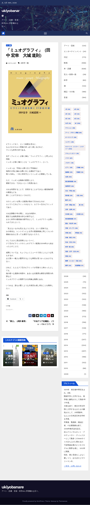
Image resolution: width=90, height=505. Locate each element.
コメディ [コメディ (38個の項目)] (69, 142)
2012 (66, 357)
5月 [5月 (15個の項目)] (67, 119)
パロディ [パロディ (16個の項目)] (69, 163)
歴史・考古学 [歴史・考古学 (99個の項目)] (70, 223)
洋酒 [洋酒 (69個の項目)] (68, 233)
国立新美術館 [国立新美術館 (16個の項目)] (70, 181)
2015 (66, 339)
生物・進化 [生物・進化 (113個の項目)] (70, 237)
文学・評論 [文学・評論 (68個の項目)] (70, 205)
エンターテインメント (73, 51)
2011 (66, 362)
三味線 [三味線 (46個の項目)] (79, 167)
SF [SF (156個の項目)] (77, 123)
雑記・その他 (69, 92)
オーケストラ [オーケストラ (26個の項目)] (70, 137)
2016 (66, 334)
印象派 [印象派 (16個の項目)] (79, 172)
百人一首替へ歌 (70, 74)
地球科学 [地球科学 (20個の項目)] (69, 186)
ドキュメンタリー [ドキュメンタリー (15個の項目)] (72, 153)
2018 (66, 322)
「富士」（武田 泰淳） (16, 321)
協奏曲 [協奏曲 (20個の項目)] (68, 172)
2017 (66, 328)
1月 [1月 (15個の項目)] (67, 109)
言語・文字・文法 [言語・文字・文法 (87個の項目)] (72, 251)
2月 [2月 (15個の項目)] (76, 109)
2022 (66, 299)
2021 (66, 305)
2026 (66, 276)
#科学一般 (25, 63)
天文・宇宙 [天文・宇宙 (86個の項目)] (70, 191)
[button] (87, 33)
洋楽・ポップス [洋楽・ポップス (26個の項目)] (71, 228)
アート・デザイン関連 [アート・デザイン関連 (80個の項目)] (73, 133)
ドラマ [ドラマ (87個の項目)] (68, 158)
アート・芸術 (69, 46)
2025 (66, 282)
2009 (66, 374)
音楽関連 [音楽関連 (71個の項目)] (79, 265)
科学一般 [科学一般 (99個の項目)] (69, 247)
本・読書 (9, 45)
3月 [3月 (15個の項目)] (67, 114)
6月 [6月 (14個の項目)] (76, 119)
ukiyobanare (13, 487)
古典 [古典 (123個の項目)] (68, 177)
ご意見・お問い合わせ (72, 466)
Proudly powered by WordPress (33, 501)
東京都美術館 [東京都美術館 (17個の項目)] (70, 219)
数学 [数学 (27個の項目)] (68, 200)
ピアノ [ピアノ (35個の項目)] (68, 167)
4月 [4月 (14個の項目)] (76, 114)
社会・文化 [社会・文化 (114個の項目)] (70, 242)
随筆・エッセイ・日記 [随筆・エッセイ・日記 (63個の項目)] (73, 261)
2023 (66, 293)
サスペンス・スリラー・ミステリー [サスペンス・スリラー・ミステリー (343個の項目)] (74, 148)
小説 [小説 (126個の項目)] (79, 195)
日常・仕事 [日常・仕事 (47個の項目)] (70, 209)
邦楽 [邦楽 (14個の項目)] (68, 256)
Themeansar (63, 501)
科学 (65, 80)
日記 (65, 57)
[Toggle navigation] (45, 33)
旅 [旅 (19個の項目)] (81, 205)
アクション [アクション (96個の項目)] (70, 128)
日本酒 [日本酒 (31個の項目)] (79, 214)
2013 (66, 351)
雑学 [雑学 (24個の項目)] (68, 265)
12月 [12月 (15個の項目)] (68, 123)
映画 (65, 63)
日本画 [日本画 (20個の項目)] (68, 214)
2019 (66, 316)
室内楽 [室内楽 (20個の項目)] (68, 195)
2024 (66, 288)
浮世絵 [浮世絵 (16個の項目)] (78, 233)
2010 (66, 368)
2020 (66, 311)
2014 (66, 345)
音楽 (65, 98)
